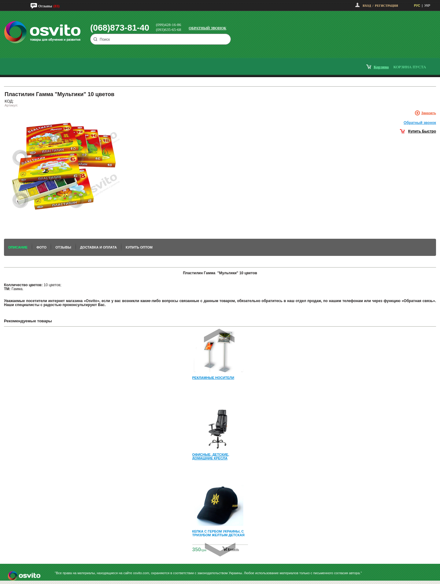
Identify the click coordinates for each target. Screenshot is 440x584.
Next (220, 549)
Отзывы (45, 6)
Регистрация (386, 5)
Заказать (428, 113)
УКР (427, 5)
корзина (381, 67)
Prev (219, 336)
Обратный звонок (207, 28)
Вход (367, 5)
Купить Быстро (422, 131)
